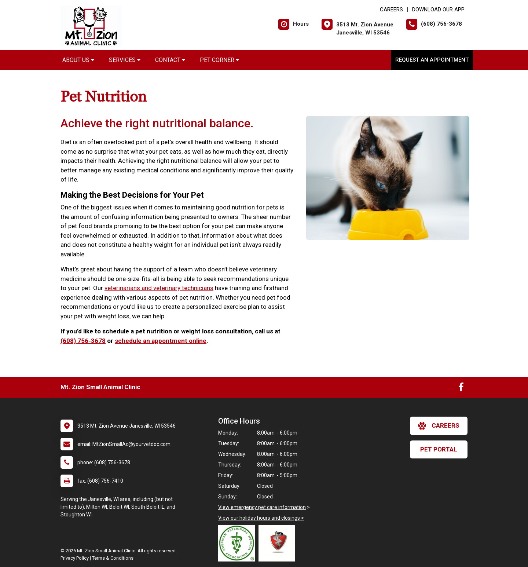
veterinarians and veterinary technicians (158, 288)
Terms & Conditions (112, 558)
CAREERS (391, 9)
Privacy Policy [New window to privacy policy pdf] (74, 558)
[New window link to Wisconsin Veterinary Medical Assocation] (278, 543)
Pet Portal (438, 449)
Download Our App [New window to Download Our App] (438, 9)
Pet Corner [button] (219, 59)
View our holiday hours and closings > (261, 518)
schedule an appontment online (160, 340)
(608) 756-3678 (83, 340)
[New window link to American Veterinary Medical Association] (238, 543)
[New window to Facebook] (461, 389)
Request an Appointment (432, 59)
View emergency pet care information (262, 507)
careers (438, 426)
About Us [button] (78, 59)
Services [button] (124, 59)
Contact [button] (170, 59)
